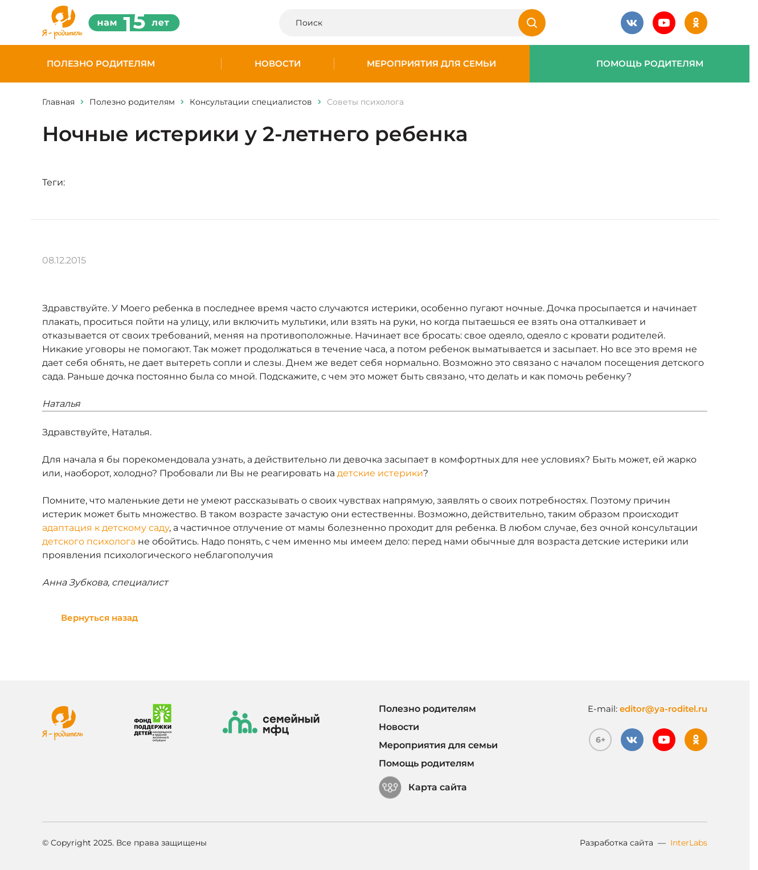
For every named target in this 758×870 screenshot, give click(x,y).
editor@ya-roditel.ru (663, 708)
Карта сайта (423, 787)
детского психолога (89, 541)
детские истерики (380, 473)
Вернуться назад (99, 617)
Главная (58, 102)
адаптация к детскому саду (105, 527)
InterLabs (688, 843)
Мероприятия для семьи (431, 64)
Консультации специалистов (251, 102)
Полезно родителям (101, 64)
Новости (278, 64)
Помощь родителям (649, 64)
